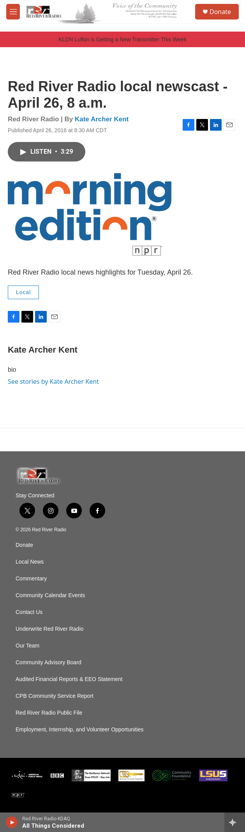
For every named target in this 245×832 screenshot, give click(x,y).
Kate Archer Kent (102, 119)
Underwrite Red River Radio (49, 629)
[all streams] (234, 822)
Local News (30, 562)
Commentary (31, 579)
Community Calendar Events (50, 595)
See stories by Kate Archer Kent (53, 381)
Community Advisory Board (48, 662)
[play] (12, 822)
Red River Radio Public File (49, 713)
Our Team (27, 646)
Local (23, 292)
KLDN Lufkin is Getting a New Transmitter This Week (122, 39)
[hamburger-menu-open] (13, 12)
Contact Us (29, 612)
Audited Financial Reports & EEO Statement (69, 679)
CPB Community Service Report (54, 696)
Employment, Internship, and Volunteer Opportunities (79, 730)
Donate (220, 11)
